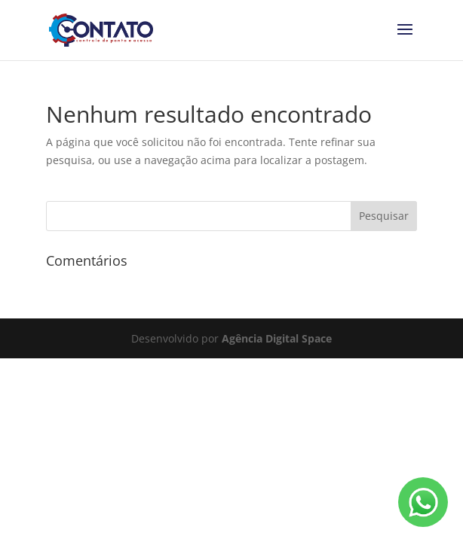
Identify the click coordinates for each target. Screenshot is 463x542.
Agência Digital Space (277, 338)
